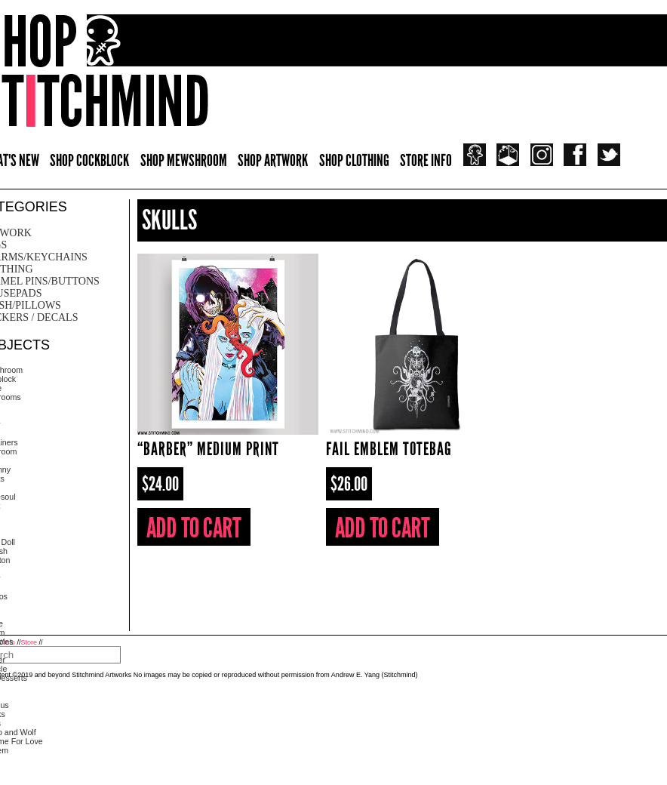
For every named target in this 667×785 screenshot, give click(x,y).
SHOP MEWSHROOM (183, 160)
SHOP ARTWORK (273, 160)
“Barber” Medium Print (208, 449)
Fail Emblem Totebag (389, 449)
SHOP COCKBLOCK (89, 160)
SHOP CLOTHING (354, 160)
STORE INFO (426, 160)
